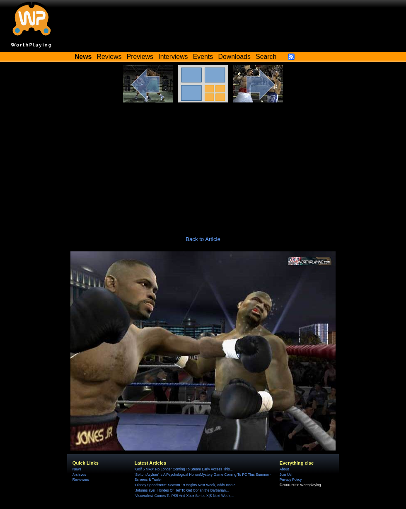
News (76, 469)
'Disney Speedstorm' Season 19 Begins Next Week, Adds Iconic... (186, 485)
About (284, 469)
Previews (140, 56)
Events (203, 56)
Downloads (234, 56)
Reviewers (80, 479)
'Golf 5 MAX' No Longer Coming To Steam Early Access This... (184, 469)
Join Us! (286, 474)
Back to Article (203, 239)
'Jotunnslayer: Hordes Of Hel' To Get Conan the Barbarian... (182, 490)
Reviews (109, 56)
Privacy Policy (291, 479)
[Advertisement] (203, 165)
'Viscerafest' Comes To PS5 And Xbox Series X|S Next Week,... (184, 496)
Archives (79, 474)
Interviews (173, 56)
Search (266, 56)
